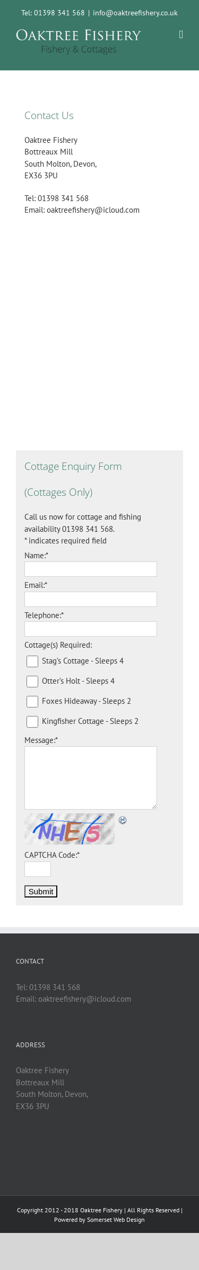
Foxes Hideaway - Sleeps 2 (86, 701)
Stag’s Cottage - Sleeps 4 (83, 661)
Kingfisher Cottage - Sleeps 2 (90, 721)
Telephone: (44, 615)
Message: (41, 740)
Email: (35, 585)
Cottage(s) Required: (58, 645)
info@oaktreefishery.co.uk (135, 12)
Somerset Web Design (116, 1219)
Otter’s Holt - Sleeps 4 (78, 681)
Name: (36, 555)
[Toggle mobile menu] (181, 34)
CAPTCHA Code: (52, 855)
